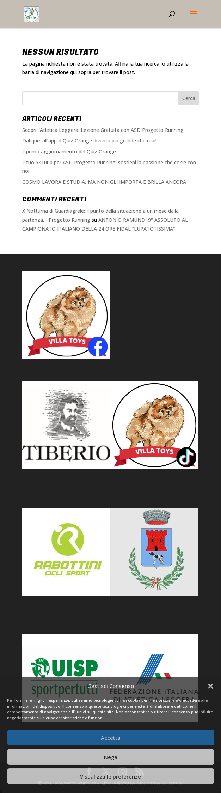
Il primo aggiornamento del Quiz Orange (69, 151)
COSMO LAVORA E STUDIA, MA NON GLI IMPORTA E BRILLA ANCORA (104, 181)
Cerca (188, 98)
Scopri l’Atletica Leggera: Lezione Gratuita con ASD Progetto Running (103, 130)
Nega (110, 757)
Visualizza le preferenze (110, 776)
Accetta (111, 737)
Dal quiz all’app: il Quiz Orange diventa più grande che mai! (89, 140)
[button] (210, 686)
